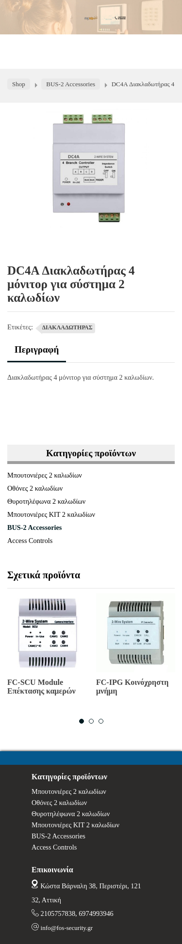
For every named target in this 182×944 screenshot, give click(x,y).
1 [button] (81, 721)
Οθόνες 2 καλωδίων (35, 488)
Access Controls (29, 540)
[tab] (36, 353)
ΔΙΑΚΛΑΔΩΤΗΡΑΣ (67, 327)
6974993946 (96, 913)
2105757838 (58, 913)
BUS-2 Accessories (34, 527)
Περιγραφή (37, 349)
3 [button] (101, 721)
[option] (46, 648)
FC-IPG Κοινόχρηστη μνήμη (132, 686)
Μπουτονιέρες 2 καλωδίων (44, 475)
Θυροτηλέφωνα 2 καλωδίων (46, 501)
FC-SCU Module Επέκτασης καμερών (41, 686)
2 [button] (91, 721)
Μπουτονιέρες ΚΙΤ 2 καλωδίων (51, 514)
